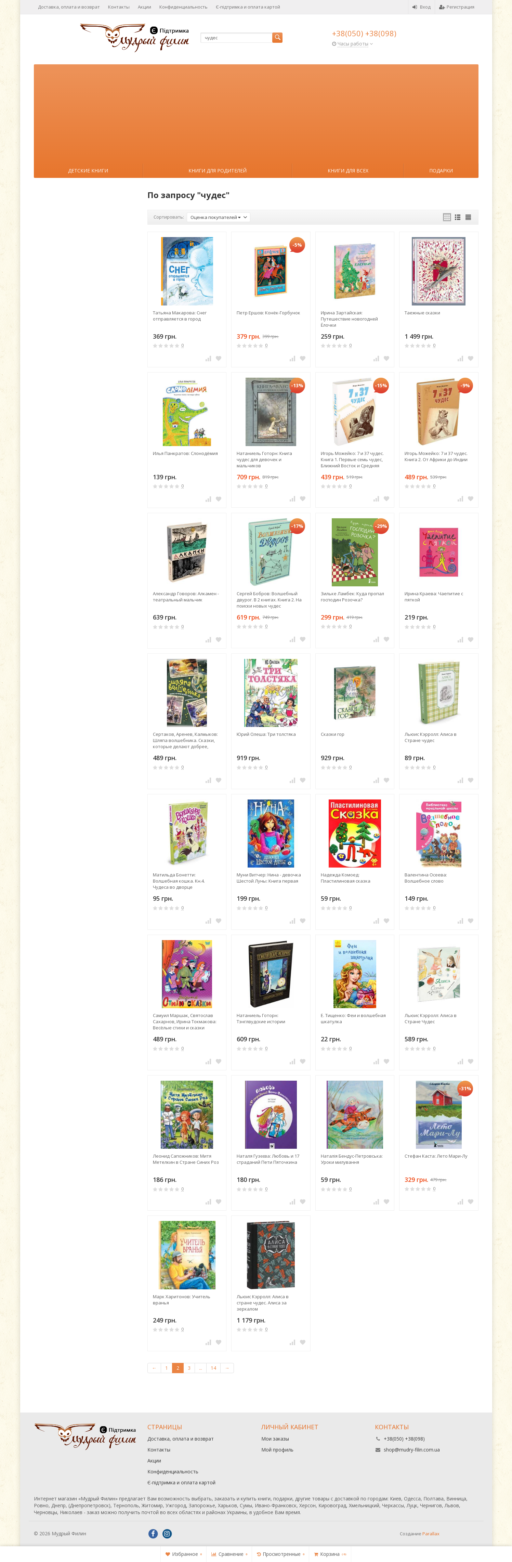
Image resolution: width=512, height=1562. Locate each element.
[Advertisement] (256, 112)
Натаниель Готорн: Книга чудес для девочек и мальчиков (264, 459)
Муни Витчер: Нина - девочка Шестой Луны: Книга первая (269, 878)
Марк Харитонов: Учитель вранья (181, 1299)
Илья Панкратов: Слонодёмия (185, 453)
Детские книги (88, 170)
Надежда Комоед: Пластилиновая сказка (345, 878)
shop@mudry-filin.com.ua (412, 1449)
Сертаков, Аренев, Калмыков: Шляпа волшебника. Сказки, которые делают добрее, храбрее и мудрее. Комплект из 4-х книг (185, 740)
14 (213, 1368)
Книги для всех (348, 170)
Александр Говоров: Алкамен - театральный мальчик (186, 596)
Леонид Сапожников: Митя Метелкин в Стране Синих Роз (186, 1159)
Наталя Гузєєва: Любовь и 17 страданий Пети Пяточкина (268, 1159)
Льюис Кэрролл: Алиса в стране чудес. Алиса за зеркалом (263, 1302)
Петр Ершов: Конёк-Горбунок (268, 313)
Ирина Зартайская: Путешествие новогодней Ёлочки (349, 319)
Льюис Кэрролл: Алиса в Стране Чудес (431, 1018)
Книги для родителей (217, 170)
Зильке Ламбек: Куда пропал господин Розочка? (352, 596)
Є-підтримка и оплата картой (248, 7)
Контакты (119, 7)
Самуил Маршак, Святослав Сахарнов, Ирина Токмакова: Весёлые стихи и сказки (184, 1021)
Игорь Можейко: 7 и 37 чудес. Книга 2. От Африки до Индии (436, 456)
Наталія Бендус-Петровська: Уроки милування (352, 1159)
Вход (421, 7)
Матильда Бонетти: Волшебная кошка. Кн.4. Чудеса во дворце (179, 881)
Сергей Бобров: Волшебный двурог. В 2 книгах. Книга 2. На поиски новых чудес (269, 599)
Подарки (441, 170)
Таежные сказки (422, 313)
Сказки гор (332, 734)
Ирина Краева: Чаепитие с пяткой (434, 596)
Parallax (430, 1534)
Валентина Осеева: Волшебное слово (426, 878)
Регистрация (456, 7)
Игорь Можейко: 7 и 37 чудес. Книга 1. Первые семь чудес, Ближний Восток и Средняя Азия (352, 459)
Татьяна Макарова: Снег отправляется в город (180, 316)
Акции (144, 7)
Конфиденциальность (183, 7)
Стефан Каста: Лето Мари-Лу (436, 1156)
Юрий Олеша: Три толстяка (266, 734)
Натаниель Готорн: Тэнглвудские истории (261, 1018)
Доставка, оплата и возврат (69, 7)
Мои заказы (275, 1438)
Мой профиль (277, 1449)
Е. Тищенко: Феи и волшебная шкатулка (353, 1018)
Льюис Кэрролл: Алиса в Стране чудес (431, 737)
